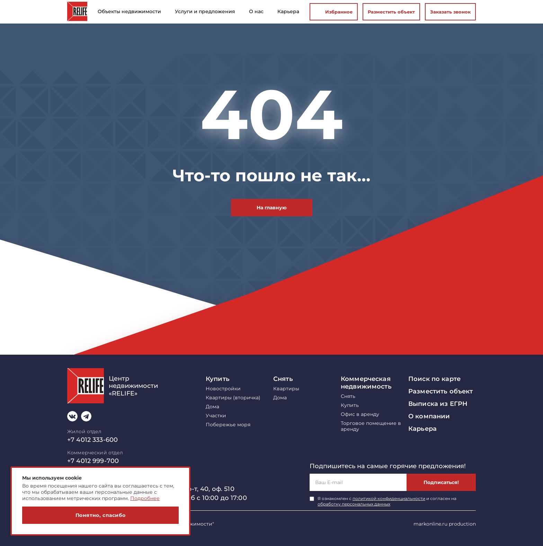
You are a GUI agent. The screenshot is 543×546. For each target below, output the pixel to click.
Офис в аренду (360, 414)
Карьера (422, 429)
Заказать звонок (450, 12)
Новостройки (223, 389)
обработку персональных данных (354, 504)
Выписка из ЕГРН (438, 404)
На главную (272, 207)
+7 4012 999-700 (93, 461)
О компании (429, 416)
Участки (216, 416)
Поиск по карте (434, 379)
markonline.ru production (444, 524)
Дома (212, 407)
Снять (283, 379)
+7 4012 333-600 (92, 440)
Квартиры (286, 389)
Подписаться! (441, 482)
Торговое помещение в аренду (371, 426)
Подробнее (145, 498)
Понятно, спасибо (100, 515)
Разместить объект (391, 12)
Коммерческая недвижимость (366, 382)
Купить (218, 379)
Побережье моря (228, 425)
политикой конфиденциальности (389, 498)
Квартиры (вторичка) (233, 398)
